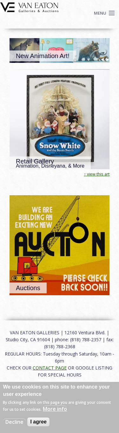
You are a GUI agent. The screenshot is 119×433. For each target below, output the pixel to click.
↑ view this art (96, 174)
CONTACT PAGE (50, 368)
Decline (14, 421)
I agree (38, 421)
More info (55, 408)
